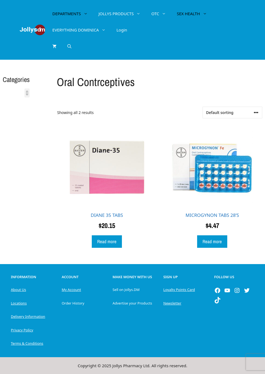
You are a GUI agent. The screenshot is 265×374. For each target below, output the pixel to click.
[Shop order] (232, 112)
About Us (18, 289)
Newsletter (172, 303)
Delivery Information (28, 316)
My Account (71, 289)
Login (121, 30)
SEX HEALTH (194, 13)
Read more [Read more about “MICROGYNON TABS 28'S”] (212, 241)
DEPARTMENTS (72, 13)
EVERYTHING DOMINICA (81, 30)
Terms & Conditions (27, 343)
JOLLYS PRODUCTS (122, 13)
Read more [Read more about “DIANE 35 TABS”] (106, 241)
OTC (161, 13)
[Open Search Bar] (69, 46)
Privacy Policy (22, 330)
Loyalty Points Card (179, 289)
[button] (27, 92)
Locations (19, 303)
